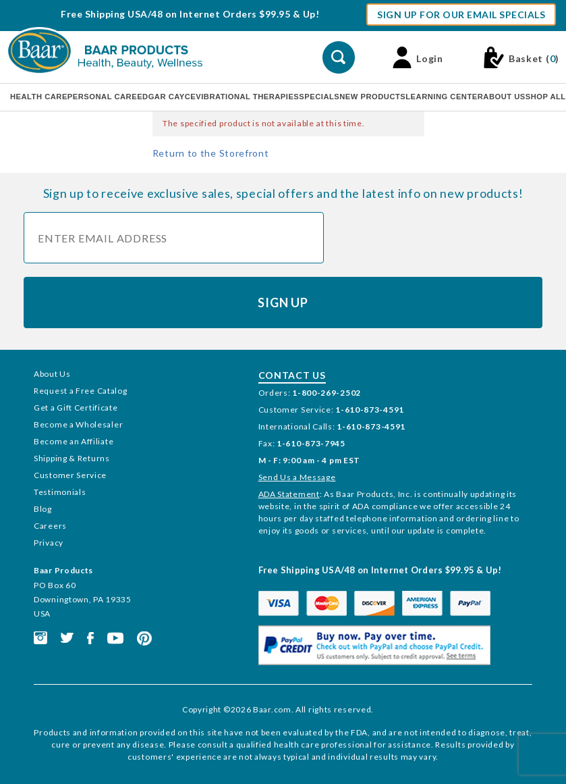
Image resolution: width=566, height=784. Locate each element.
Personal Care (102, 97)
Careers (50, 526)
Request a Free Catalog (80, 391)
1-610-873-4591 (369, 409)
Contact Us (292, 375)
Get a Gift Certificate (75, 407)
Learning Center (444, 97)
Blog (43, 509)
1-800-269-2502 (326, 393)
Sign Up (283, 302)
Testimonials (60, 492)
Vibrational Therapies (247, 97)
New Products (372, 97)
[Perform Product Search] (338, 57)
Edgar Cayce (166, 97)
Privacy (48, 543)
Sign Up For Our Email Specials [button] (461, 14)
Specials (319, 97)
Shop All (546, 97)
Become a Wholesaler (78, 424)
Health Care (38, 97)
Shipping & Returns (72, 458)
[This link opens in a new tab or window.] (40, 637)
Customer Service (70, 475)
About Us (504, 97)
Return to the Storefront (210, 153)
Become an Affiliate (73, 441)
